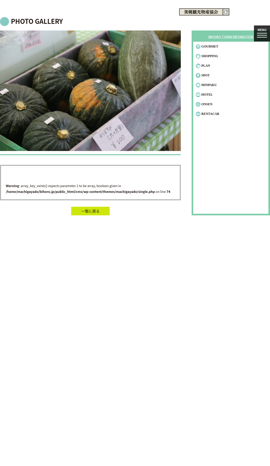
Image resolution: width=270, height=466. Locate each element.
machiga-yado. (45, 13)
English (259, 19)
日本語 (249, 19)
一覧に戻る (90, 211)
